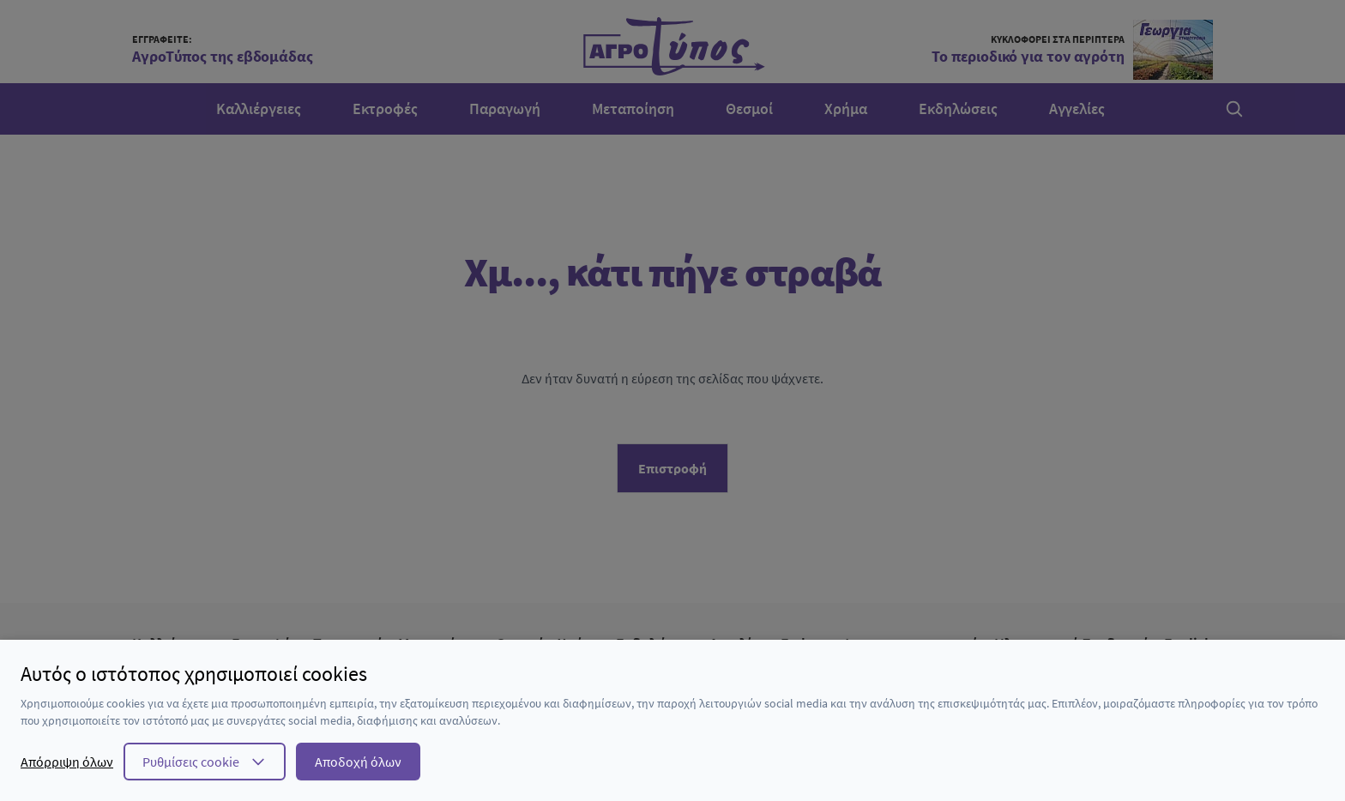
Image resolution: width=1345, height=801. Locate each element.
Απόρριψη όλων (67, 761)
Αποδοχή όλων (358, 761)
